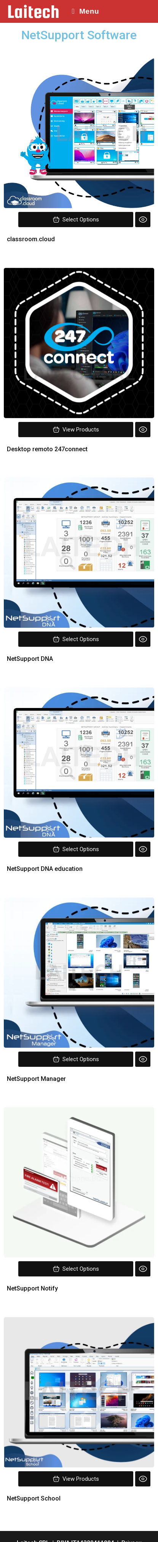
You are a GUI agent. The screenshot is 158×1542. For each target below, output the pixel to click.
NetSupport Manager (36, 1078)
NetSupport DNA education (45, 868)
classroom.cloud (31, 239)
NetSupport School (34, 1498)
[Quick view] (142, 219)
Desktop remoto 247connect (47, 449)
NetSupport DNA (30, 658)
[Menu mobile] (82, 11)
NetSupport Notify (32, 1288)
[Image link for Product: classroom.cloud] (79, 133)
